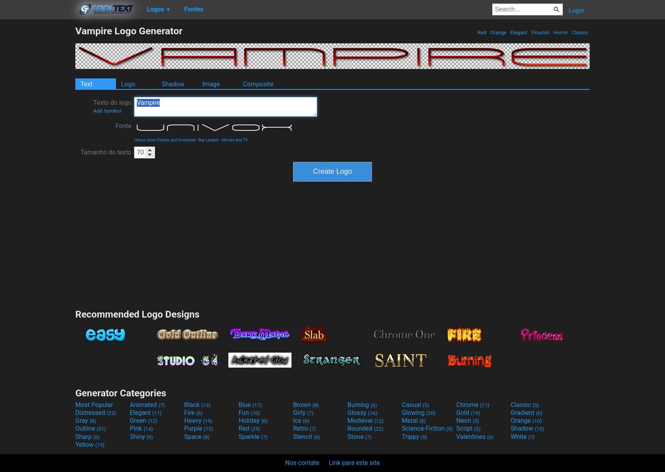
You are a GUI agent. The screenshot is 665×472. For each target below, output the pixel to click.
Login (576, 10)
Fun (249, 412)
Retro (304, 428)
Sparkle (253, 436)
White (523, 436)
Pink (141, 428)
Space (196, 436)
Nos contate (302, 462)
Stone (359, 436)
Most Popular (94, 405)
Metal (414, 420)
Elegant (519, 32)
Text (86, 84)
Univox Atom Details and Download (165, 140)
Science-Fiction (427, 428)
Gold (468, 412)
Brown (306, 405)
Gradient (526, 412)
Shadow (173, 84)
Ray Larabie (208, 140)
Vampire (225, 107)
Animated (147, 405)
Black (197, 405)
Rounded (365, 428)
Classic (580, 32)
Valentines (475, 436)
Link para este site (354, 462)
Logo (128, 84)
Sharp (87, 436)
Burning (362, 405)
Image (211, 84)
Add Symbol (107, 111)
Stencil (306, 436)
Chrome (472, 405)
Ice (301, 420)
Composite (258, 84)
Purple (198, 428)
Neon (467, 420)
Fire (193, 412)
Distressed (95, 412)
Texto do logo (112, 106)
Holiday (253, 420)
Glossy (362, 412)
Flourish (540, 32)
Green (143, 420)
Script (468, 428)
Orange (498, 32)
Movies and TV (235, 140)
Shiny (141, 436)
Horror (561, 32)
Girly (303, 412)
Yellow (90, 444)
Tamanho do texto (105, 152)
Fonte (123, 126)
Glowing (418, 412)
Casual (415, 405)
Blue (250, 405)
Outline (90, 428)
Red (482, 32)
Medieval (365, 420)
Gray (85, 420)
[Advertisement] (37, 143)
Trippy (414, 436)
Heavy (198, 420)
